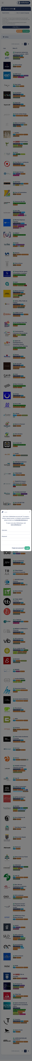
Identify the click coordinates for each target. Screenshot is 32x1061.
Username (4, 530)
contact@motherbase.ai (21, 520)
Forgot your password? (18, 548)
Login (27, 548)
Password (4, 536)
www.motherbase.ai (16, 525)
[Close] (29, 512)
